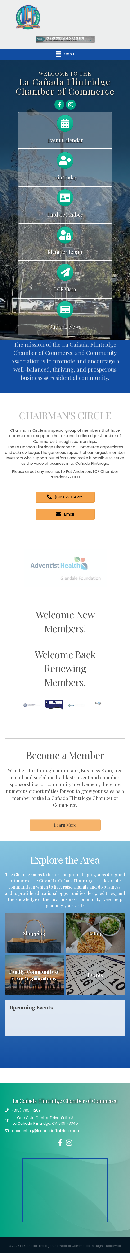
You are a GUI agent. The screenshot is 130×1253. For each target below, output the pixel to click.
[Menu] (65, 54)
